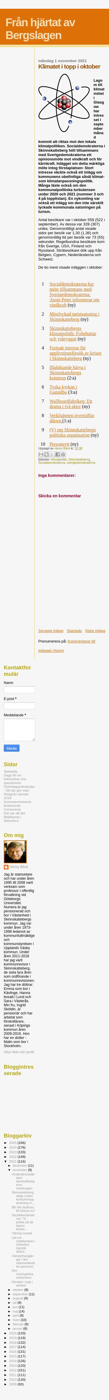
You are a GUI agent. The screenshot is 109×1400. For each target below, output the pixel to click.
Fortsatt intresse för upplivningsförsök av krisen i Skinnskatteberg (75, 353)
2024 (13, 1147)
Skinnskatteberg (79, 459)
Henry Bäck (19, 867)
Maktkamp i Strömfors (12, 818)
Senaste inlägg (50, 631)
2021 (13, 1161)
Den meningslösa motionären (22, 1274)
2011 (13, 1375)
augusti (18, 1298)
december (20, 1165)
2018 (13, 1342)
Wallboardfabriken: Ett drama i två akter (70, 404)
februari (19, 1324)
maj (16, 1311)
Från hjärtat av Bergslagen (40, 28)
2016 (13, 1351)
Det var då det (14, 813)
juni (16, 1307)
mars (17, 1320)
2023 (13, 1152)
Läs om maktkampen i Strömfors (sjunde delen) (23, 1244)
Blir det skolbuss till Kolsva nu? (23, 1208)
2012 (13, 1370)
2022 (13, 1156)
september (21, 1294)
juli (15, 1302)
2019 (13, 1338)
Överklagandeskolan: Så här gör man (19, 788)
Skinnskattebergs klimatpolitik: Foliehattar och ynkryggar (72, 333)
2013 (13, 1365)
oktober (18, 1290)
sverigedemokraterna (81, 462)
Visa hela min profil (19, 1052)
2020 (13, 1333)
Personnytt (59, 444)
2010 (13, 1379)
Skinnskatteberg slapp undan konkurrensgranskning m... (23, 1198)
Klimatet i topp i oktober (22, 1283)
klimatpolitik (59, 459)
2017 (13, 1347)
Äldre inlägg (95, 631)
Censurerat (12, 809)
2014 (13, 1361)
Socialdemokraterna (51, 462)
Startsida (74, 631)
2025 (13, 1142)
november (20, 1170)
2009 (13, 1384)
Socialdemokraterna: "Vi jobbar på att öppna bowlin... (23, 1222)
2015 (13, 1356)
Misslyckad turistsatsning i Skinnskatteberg (74, 317)
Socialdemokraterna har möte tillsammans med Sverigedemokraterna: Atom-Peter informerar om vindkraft (74, 294)
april (16, 1315)
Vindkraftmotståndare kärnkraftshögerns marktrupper (23, 1181)
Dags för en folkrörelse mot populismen (15, 779)
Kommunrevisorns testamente (17, 803)
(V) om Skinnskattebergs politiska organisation (72, 432)
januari (18, 1328)
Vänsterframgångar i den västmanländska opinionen (23, 1261)
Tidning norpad (22, 1233)
